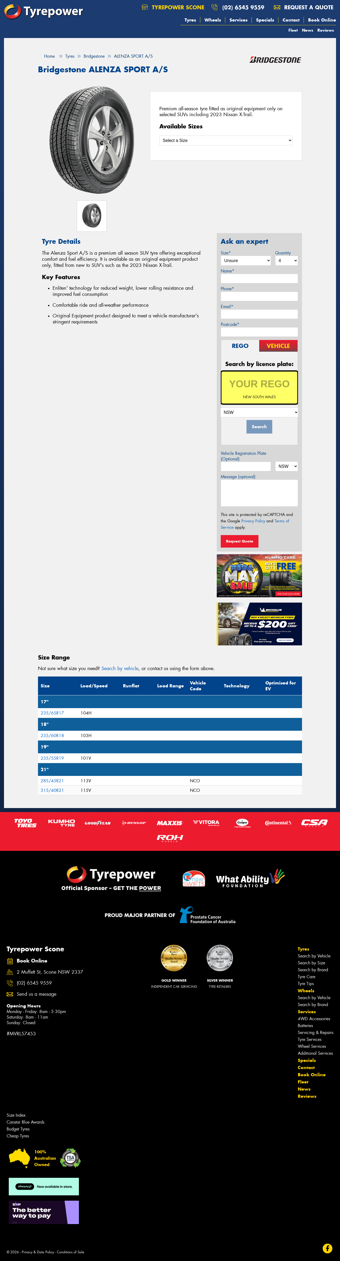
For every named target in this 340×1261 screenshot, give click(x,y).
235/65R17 (52, 713)
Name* (227, 271)
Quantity (283, 253)
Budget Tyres (18, 1129)
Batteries (305, 1025)
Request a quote (303, 7)
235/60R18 (52, 735)
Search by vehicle (119, 668)
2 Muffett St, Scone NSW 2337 (50, 972)
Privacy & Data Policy (38, 1252)
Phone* (227, 289)
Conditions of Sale (70, 1252)
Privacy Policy (253, 521)
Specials (265, 20)
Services (239, 20)
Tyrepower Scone (173, 7)
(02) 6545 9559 (243, 7)
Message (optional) (238, 477)
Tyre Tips (306, 983)
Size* (226, 253)
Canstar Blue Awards (25, 1122)
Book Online (322, 20)
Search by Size (311, 963)
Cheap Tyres (18, 1136)
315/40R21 (52, 790)
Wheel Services (312, 1046)
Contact (291, 20)
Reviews (325, 30)
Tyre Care (306, 977)
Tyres (190, 20)
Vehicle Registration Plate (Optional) (243, 456)
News (307, 30)
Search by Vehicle (314, 956)
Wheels (213, 20)
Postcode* (230, 324)
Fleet (293, 30)
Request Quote (239, 541)
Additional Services (315, 1053)
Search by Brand (313, 970)
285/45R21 (52, 781)
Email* (227, 306)
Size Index (16, 1115)
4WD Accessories (314, 1019)
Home (46, 56)
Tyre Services (309, 1039)
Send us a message (36, 994)
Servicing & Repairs (315, 1032)
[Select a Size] (225, 140)
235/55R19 (52, 758)
